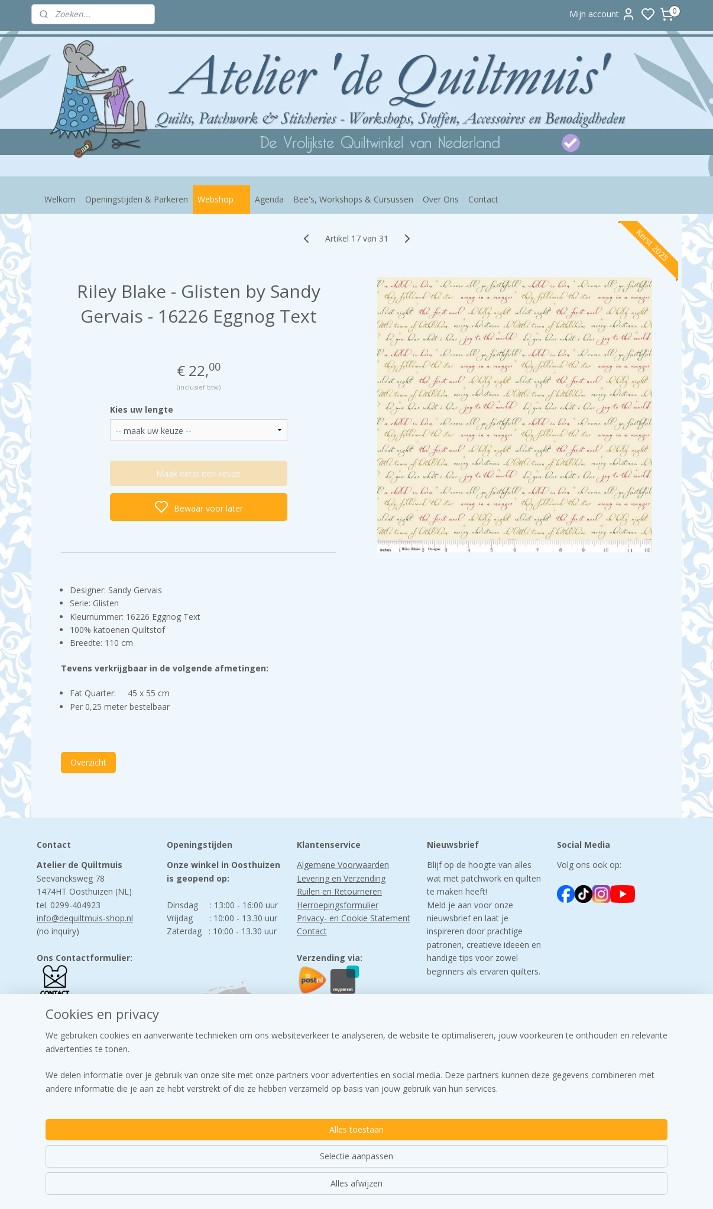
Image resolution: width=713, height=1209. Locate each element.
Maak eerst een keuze (198, 473)
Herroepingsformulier (337, 905)
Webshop (221, 199)
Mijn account (602, 14)
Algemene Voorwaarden (343, 864)
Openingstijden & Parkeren (136, 199)
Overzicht (88, 762)
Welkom (60, 199)
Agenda (269, 199)
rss (430, 1187)
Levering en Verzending (341, 878)
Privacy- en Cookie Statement (353, 918)
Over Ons (441, 199)
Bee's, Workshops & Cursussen (353, 199)
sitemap (406, 1187)
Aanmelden (457, 1038)
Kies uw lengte (141, 409)
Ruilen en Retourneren (339, 891)
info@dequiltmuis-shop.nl (85, 918)
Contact (483, 199)
